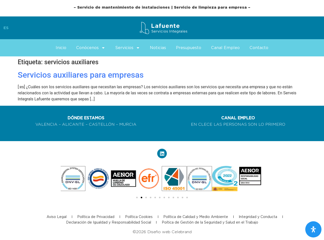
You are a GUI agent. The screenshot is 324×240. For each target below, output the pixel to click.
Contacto (259, 47)
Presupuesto (188, 47)
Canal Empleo (225, 47)
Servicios (127, 47)
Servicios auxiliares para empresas (81, 75)
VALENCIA (46, 124)
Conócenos (90, 47)
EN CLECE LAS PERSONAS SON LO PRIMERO (238, 124)
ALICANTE (73, 124)
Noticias (158, 47)
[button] (137, 197)
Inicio (61, 47)
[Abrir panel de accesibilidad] (313, 229)
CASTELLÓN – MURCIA (112, 124)
